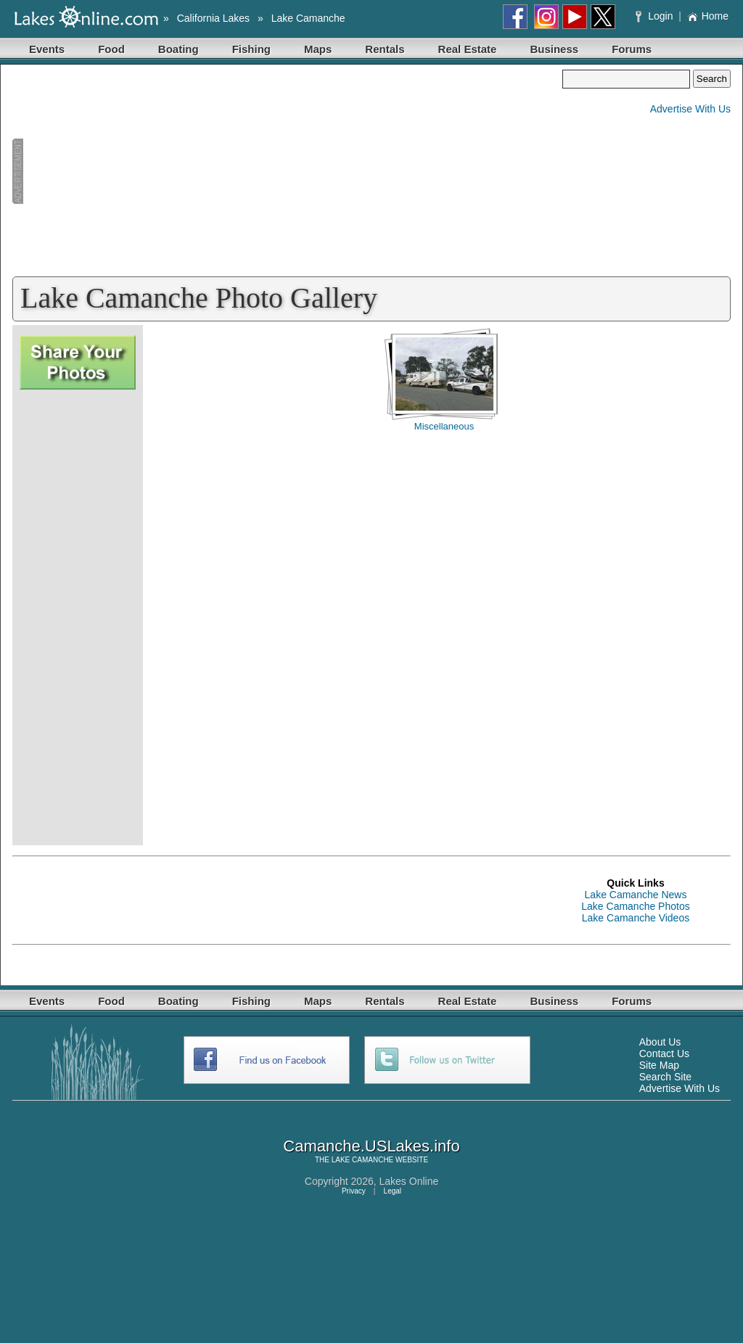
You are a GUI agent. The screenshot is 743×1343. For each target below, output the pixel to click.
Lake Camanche (308, 18)
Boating (178, 49)
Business (554, 49)
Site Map (659, 1065)
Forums (632, 49)
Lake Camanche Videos (635, 918)
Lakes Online (409, 1181)
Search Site (665, 1077)
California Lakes (213, 18)
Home (707, 16)
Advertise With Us (690, 109)
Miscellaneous (444, 426)
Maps (318, 49)
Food (111, 49)
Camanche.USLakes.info (371, 1146)
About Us (660, 1042)
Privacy (354, 1191)
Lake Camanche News (636, 894)
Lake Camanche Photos (635, 906)
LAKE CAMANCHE (363, 1160)
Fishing (251, 49)
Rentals (384, 49)
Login (656, 16)
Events (47, 49)
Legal (392, 1191)
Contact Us (664, 1053)
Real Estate (467, 49)
